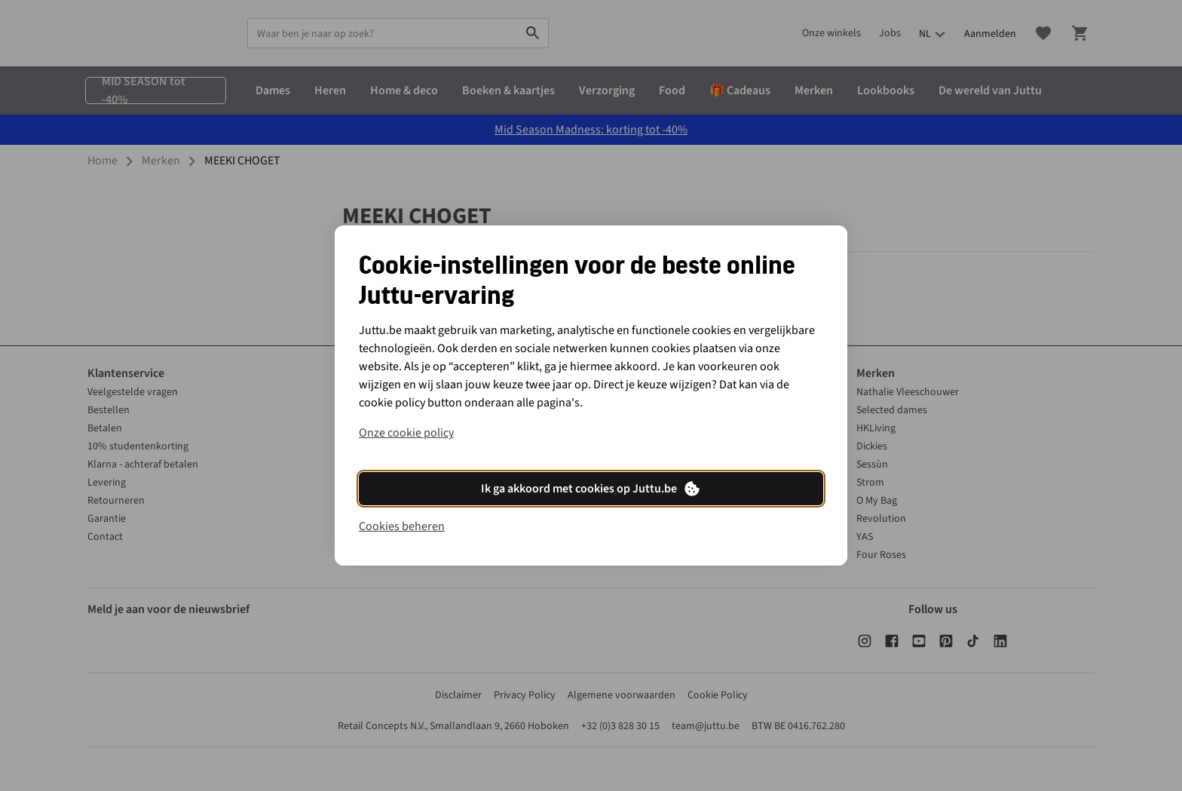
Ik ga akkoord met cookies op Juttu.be (591, 489)
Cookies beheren (402, 526)
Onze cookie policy (406, 433)
